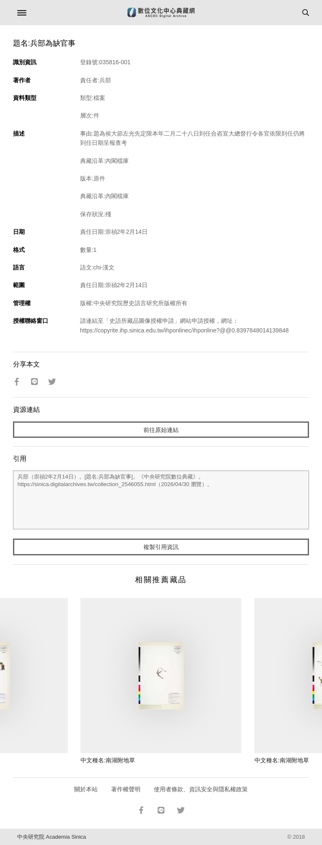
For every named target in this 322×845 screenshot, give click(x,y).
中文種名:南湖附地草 (107, 760)
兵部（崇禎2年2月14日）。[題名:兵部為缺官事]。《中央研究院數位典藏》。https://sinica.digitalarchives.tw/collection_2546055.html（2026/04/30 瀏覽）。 (161, 500)
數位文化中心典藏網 (161, 13)
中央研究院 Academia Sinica (51, 837)
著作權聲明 (125, 789)
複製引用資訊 (161, 547)
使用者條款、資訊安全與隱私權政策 (201, 789)
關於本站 (86, 789)
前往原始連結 (161, 429)
